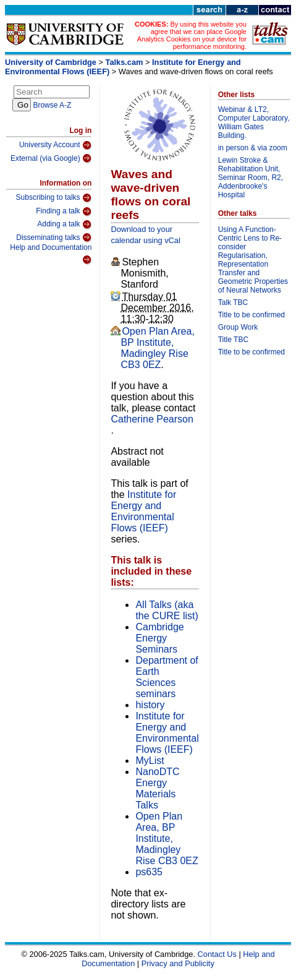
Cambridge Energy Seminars (159, 638)
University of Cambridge (50, 62)
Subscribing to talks (54, 198)
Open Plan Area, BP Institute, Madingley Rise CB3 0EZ (157, 348)
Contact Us (217, 954)
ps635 (149, 872)
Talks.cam (124, 62)
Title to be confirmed (251, 315)
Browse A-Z (52, 105)
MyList (149, 760)
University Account (55, 145)
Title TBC (233, 339)
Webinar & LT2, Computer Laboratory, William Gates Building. (254, 122)
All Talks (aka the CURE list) (166, 610)
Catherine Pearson (152, 419)
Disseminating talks (53, 237)
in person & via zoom (252, 148)
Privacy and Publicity (178, 963)
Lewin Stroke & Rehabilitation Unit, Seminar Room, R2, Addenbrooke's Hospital (250, 177)
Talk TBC (233, 302)
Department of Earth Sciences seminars (166, 677)
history (149, 705)
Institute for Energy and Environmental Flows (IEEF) (143, 511)
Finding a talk (63, 211)
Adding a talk (64, 224)
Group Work (238, 327)
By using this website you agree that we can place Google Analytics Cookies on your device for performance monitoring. (192, 35)
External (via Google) (51, 158)
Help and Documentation (50, 254)
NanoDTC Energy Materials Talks (157, 788)
